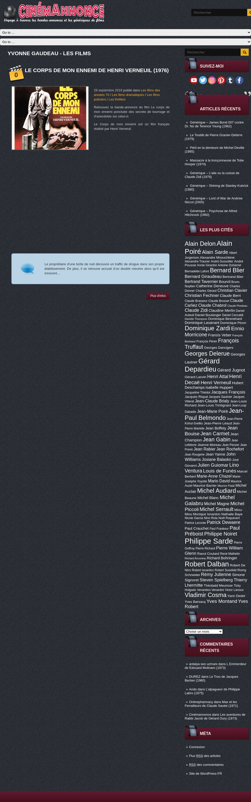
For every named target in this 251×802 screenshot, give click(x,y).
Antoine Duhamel (229, 265)
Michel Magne (216, 503)
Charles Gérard (206, 291)
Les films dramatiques (128, 95)
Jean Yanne (215, 454)
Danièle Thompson (196, 318)
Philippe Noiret (220, 534)
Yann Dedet (236, 596)
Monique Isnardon (206, 514)
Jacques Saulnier (220, 397)
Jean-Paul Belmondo (214, 414)
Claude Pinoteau (237, 305)
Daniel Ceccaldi (232, 315)
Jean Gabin (217, 440)
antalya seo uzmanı (203, 664)
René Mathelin (230, 554)
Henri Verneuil (216, 382)
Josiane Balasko (216, 459)
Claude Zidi (196, 310)
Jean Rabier (204, 449)
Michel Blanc (208, 498)
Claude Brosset (218, 301)
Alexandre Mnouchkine (217, 257)
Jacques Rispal (196, 397)
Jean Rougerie (195, 454)
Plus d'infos (158, 296)
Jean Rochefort (230, 449)
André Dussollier (222, 261)
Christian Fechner (202, 295)
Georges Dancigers (218, 347)
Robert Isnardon (203, 570)
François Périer (206, 341)
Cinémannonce (200, 714)
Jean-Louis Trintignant (214, 405)
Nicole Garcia (194, 518)
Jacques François (228, 392)
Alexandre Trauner (197, 261)
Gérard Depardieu (202, 365)
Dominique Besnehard (225, 319)
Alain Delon (200, 243)
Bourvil (225, 282)
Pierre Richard (205, 548)
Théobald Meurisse (218, 585)
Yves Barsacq (195, 602)
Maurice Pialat (226, 485)
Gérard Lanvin (195, 377)
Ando (193, 689)
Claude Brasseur (196, 301)
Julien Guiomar (213, 465)
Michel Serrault (216, 509)
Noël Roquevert (229, 518)
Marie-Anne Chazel (214, 476)
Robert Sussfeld (226, 570)
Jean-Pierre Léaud (218, 423)
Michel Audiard (216, 490)
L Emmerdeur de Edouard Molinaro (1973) (215, 666)
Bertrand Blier (233, 277)
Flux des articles (204, 756)
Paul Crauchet (196, 528)
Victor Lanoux (234, 590)
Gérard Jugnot (231, 370)
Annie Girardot (207, 265)
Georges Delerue (207, 353)
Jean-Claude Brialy (212, 401)
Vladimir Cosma (205, 595)
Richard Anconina (195, 558)
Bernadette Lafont (197, 271)
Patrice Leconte (195, 523)
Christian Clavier (232, 290)
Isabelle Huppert (219, 387)
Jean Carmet (214, 433)
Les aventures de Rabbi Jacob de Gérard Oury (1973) (215, 716)
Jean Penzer (230, 445)
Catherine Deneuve (212, 286)
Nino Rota (211, 518)
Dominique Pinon (233, 323)
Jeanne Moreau (209, 445)
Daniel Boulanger (208, 315)
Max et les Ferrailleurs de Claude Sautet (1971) (211, 704)
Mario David (219, 481)
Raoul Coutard (208, 554)
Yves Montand (221, 601)
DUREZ (194, 676)
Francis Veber (220, 335)
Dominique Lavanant (202, 323)
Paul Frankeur (219, 528)
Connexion (197, 747)
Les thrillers (117, 99)
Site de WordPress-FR (205, 773)
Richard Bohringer (222, 558)
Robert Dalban (207, 564)
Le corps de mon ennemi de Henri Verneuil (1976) (97, 70)
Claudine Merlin (222, 311)
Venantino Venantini (210, 590)
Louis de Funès (219, 471)
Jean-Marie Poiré (212, 411)
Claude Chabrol (212, 305)
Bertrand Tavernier (201, 281)
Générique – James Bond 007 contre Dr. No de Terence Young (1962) (214, 124)
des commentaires (206, 765)
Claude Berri (230, 296)
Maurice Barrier (205, 485)
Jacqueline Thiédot (197, 392)
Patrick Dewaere (223, 522)
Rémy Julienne (216, 574)
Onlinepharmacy (201, 702)
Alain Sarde (215, 252)
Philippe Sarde (209, 541)
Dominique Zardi (207, 328)
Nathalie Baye (231, 514)
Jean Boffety (215, 428)
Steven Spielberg (216, 579)
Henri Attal (217, 376)
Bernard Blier (227, 270)
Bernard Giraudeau (203, 276)
